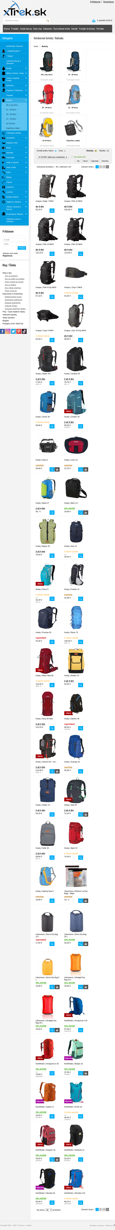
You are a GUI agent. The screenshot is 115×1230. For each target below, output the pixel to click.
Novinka (105, 161)
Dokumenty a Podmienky (12, 294)
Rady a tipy (37, 28)
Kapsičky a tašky (73, 140)
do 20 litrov (46, 140)
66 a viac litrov (47, 75)
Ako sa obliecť (10, 285)
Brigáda (6, 321)
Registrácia (108, 2)
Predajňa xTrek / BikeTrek (13, 324)
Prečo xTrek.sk (11, 291)
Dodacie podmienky (13, 303)
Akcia (85, 161)
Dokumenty (47, 28)
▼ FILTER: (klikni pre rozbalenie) (52, 157)
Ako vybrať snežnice (13, 288)
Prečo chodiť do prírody (14, 282)
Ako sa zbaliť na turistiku (14, 279)
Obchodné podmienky (13, 300)
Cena (61, 151)
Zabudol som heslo (10, 253)
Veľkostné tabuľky (10, 315)
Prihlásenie (95, 2)
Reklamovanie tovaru (13, 297)
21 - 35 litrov (73, 107)
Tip (78, 161)
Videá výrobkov (9, 318)
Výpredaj (94, 161)
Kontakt (74, 28)
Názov (51, 151)
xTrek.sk (7, 28)
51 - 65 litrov (73, 75)
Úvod (36, 46)
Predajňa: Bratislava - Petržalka (91, 28)
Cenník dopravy (26, 28)
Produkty (14, 28)
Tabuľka (102, 151)
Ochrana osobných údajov (15, 309)
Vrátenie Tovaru (11, 306)
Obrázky (89, 151)
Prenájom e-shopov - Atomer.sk (102, 1225)
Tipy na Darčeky (11, 276)
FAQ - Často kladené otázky (14, 312)
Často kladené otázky (61, 28)
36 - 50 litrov (47, 107)
